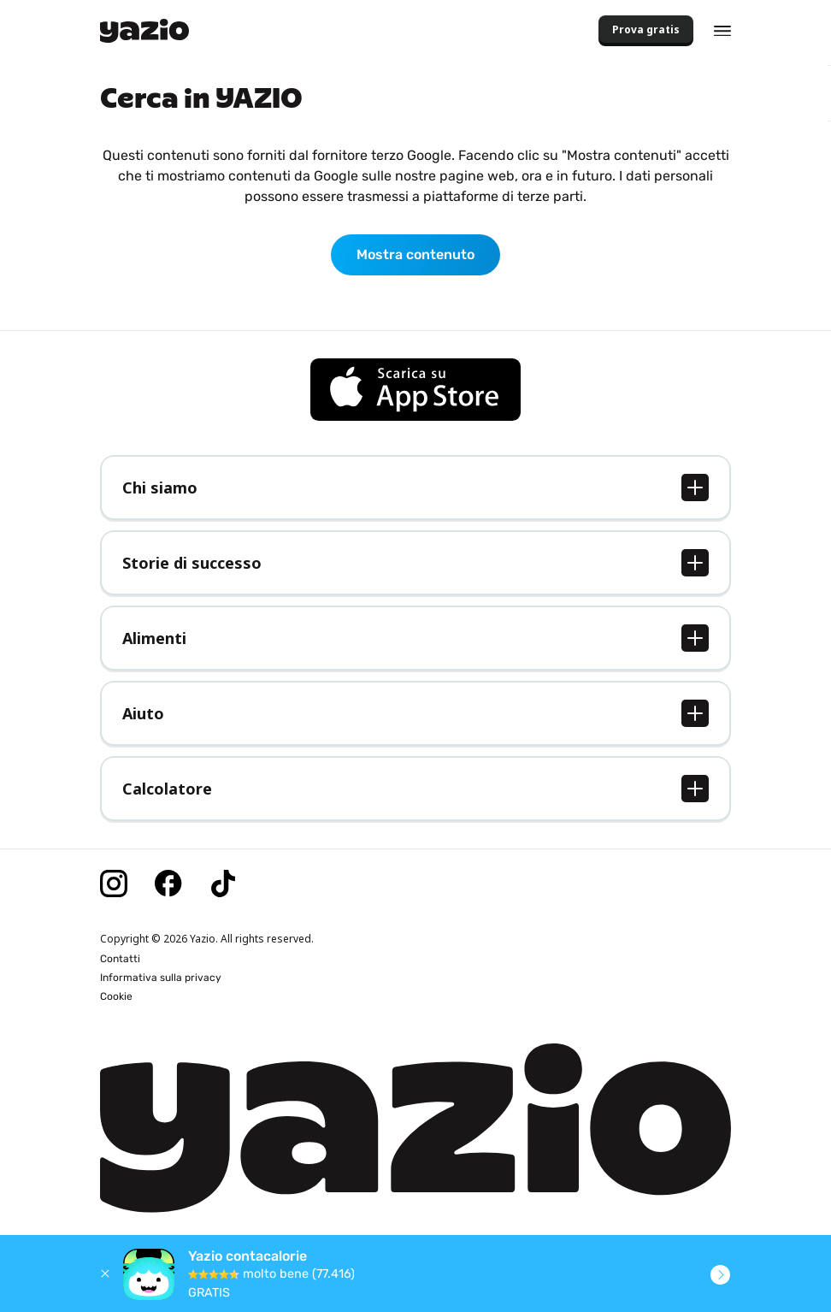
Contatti (120, 959)
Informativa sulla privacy (160, 978)
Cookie (116, 996)
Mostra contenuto (415, 254)
